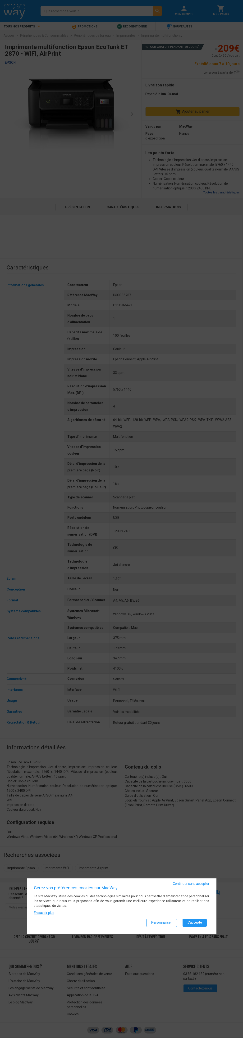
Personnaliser (161, 923)
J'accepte (194, 923)
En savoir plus (44, 913)
